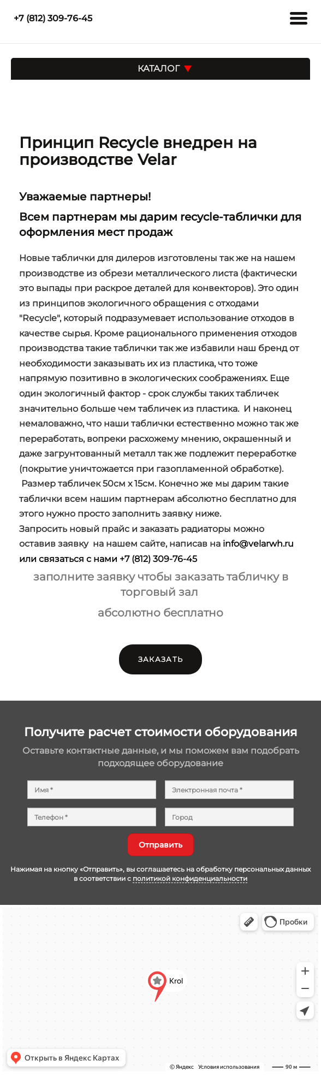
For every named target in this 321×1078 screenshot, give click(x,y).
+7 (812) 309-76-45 (158, 558)
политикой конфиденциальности (190, 878)
